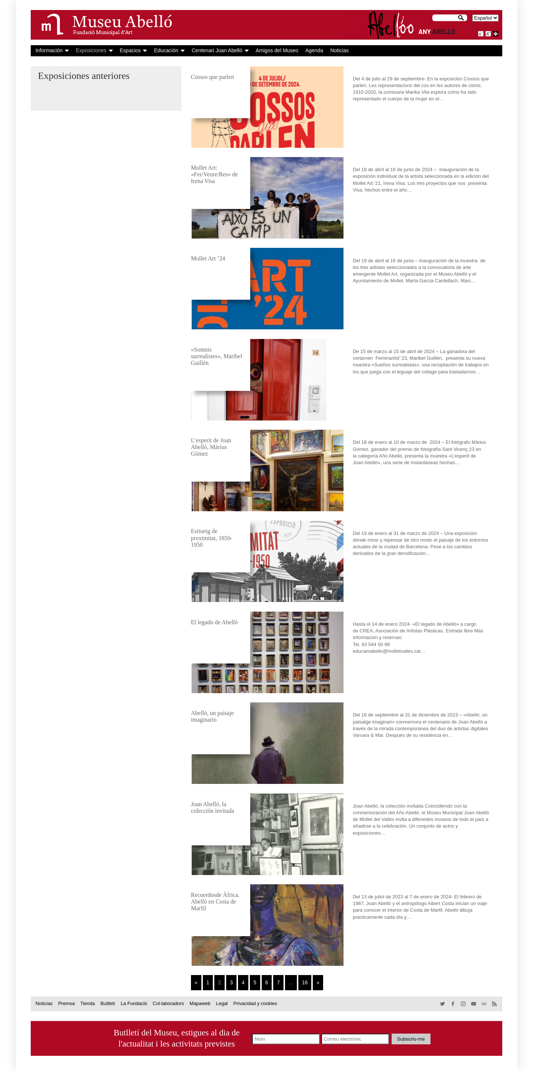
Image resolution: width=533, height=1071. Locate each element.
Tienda (87, 1003)
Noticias (339, 50)
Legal (222, 1003)
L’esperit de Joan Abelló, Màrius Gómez (211, 447)
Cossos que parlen (212, 77)
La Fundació (134, 1003)
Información (49, 50)
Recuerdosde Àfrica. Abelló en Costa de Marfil (215, 901)
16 (305, 982)
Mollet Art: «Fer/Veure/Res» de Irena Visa (214, 174)
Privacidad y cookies (255, 1003)
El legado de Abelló (214, 622)
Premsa (66, 1003)
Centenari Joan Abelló (217, 50)
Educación (166, 50)
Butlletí (107, 1003)
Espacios (130, 50)
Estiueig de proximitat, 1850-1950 (211, 538)
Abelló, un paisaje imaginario (212, 716)
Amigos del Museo (277, 50)
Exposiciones (91, 50)
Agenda (314, 50)
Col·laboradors (168, 1003)
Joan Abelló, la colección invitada (212, 807)
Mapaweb (200, 1003)
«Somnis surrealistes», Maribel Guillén (216, 356)
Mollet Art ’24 (208, 258)
